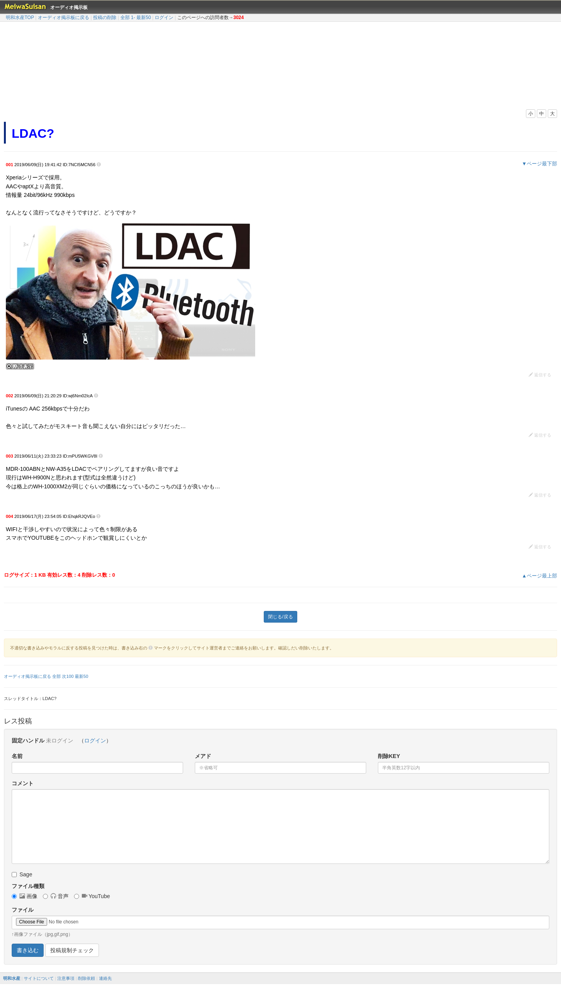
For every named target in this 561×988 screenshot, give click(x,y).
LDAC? (33, 133)
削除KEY (389, 756)
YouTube (92, 896)
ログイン (164, 17)
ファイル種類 (28, 886)
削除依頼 (86, 978)
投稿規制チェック (72, 950)
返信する (540, 374)
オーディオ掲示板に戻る (63, 17)
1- (133, 17)
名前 (17, 756)
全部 (125, 17)
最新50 (143, 17)
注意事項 (65, 978)
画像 (24, 896)
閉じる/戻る (280, 616)
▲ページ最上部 (539, 576)
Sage (22, 874)
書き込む (28, 950)
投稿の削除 (104, 17)
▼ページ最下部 (539, 164)
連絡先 (105, 978)
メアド (203, 756)
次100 (68, 676)
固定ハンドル (28, 740)
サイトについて (39, 978)
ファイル (23, 910)
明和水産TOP (20, 17)
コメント (23, 783)
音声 (56, 896)
